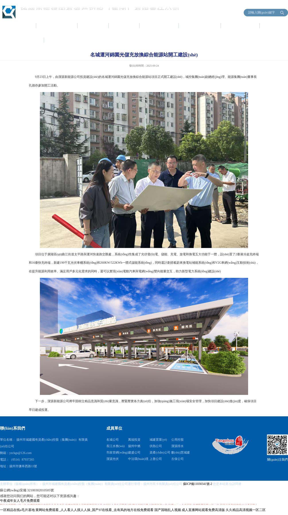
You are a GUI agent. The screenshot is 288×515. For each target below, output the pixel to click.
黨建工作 (124, 25)
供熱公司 (156, 446)
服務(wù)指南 (240, 25)
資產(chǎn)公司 (160, 452)
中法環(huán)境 (138, 459)
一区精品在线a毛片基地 (17, 510)
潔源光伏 (112, 459)
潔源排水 (177, 446)
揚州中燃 (134, 446)
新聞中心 (93, 25)
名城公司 (112, 439)
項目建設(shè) (159, 25)
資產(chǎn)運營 (200, 25)
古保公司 (177, 459)
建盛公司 (134, 452)
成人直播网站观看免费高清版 (203, 510)
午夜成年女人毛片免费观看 (20, 500)
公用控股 (177, 439)
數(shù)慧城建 (180, 452)
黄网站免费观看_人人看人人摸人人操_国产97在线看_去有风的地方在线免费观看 (94, 510)
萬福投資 (134, 439)
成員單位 (60, 40)
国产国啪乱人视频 (167, 510)
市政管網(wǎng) (117, 452)
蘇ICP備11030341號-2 (198, 484)
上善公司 (156, 459)
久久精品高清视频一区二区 (246, 510)
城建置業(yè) (158, 439)
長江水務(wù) (115, 446)
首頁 (25, 25)
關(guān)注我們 (277, 459)
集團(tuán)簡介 (57, 25)
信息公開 (29, 40)
